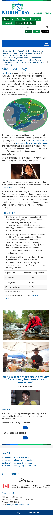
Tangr (24, 19)
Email (36, 31)
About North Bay (24, 51)
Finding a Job (17, 55)
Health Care (7, 55)
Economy (27, 55)
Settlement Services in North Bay (15, 457)
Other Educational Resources (29, 53)
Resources (34, 19)
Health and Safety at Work (37, 62)
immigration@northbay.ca (18, 504)
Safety (24, 62)
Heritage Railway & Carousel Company (32, 143)
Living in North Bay (9, 51)
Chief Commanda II (38, 140)
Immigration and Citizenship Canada (17, 460)
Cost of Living (38, 51)
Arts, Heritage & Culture (11, 62)
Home (6, 19)
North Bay (6, 73)
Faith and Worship (34, 60)
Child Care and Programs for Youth (15, 58)
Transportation (35, 58)
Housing (6, 53)
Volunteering (7, 64)
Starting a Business (9, 60)
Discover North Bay (25, 23)
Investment (22, 60)
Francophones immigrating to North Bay (19, 465)
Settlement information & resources (17, 463)
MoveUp (15, 19)
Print (28, 31)
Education (14, 53)
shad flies (8, 187)
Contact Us (8, 23)
